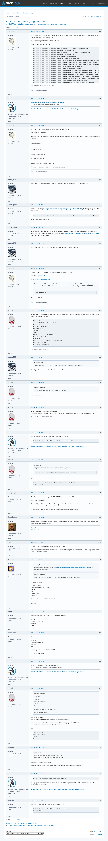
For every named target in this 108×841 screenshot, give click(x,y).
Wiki (70, 3)
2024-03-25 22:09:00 (37, 459)
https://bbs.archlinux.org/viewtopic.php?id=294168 (82, 233)
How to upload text (37, 109)
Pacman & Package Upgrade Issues (30, 21)
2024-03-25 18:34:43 (37, 310)
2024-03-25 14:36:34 (37, 268)
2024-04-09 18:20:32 (37, 559)
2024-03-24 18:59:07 (37, 98)
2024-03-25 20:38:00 (37, 432)
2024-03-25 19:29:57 (37, 407)
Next (18, 28)
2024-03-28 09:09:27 (37, 493)
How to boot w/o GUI (50, 109)
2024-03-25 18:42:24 (37, 382)
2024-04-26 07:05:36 (37, 773)
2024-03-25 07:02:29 (37, 179)
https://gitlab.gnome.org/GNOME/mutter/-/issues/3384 (48, 102)
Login (32, 13)
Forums (62, 3)
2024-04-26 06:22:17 (37, 747)
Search (19, 13)
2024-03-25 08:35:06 (37, 227)
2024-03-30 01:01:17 (37, 517)
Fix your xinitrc (79, 109)
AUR (93, 3)
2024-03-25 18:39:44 (37, 357)
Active (91, 16)
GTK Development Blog (42, 279)
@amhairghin (42, 276)
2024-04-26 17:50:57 (37, 800)
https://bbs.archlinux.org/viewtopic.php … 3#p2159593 (63, 209)
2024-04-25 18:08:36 (37, 633)
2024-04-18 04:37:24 (37, 611)
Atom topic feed (97, 831)
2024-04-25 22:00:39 (37, 688)
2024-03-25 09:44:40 (37, 243)
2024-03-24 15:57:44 (37, 31)
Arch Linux (12, 3)
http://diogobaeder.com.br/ (39, 530)
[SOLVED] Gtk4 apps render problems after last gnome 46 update (37, 24)
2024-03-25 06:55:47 (37, 125)
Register (25, 13)
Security (85, 3)
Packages (53, 3)
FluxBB (99, 834)
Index (7, 13)
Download (101, 3)
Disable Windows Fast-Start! (65, 109)
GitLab (77, 3)
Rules (13, 13)
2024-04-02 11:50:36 (37, 542)
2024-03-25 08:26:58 (37, 205)
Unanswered (97, 16)
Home (45, 3)
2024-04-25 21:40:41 (37, 661)
